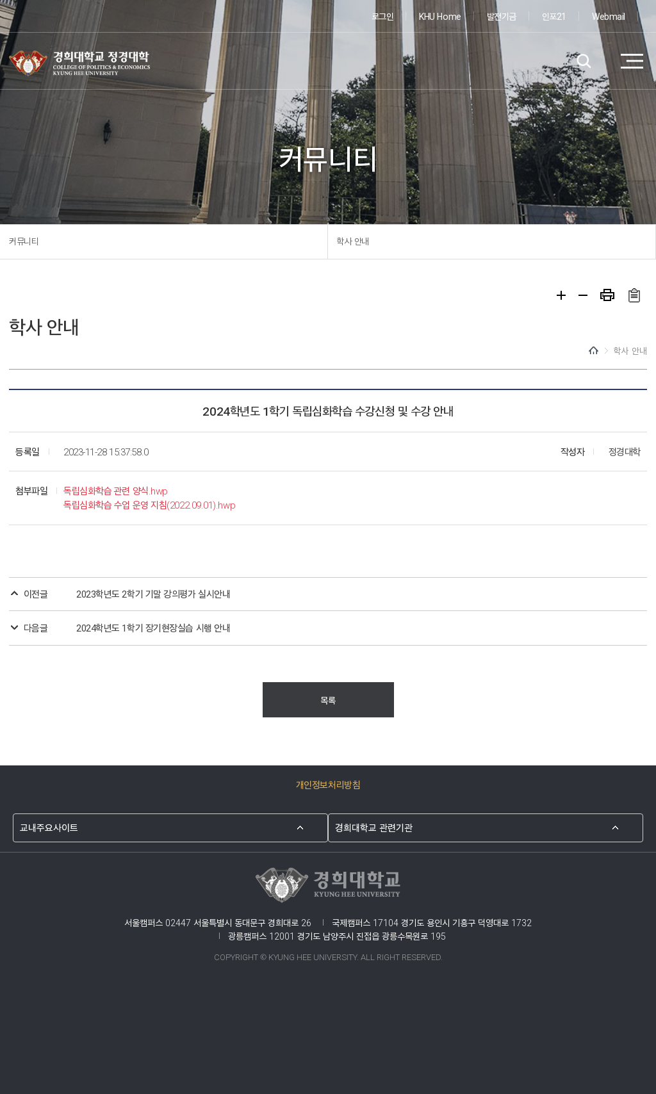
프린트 (607, 295)
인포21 (554, 15)
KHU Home (440, 15)
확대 (561, 295)
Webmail (608, 15)
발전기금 (501, 15)
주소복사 (634, 295)
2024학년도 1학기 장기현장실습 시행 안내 (153, 627)
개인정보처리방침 (328, 784)
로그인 (383, 15)
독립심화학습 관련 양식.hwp (115, 490)
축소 (582, 295)
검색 (584, 61)
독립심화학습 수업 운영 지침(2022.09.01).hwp (149, 504)
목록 (327, 699)
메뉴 (632, 61)
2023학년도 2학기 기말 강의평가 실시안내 (153, 593)
